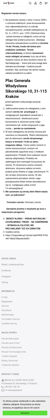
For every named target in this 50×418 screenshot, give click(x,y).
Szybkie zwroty (9, 323)
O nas (4, 297)
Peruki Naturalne (10, 338)
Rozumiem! (25, 413)
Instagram (6, 276)
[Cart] (40, 3)
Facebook (6, 270)
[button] (46, 3)
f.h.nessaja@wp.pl (13, 390)
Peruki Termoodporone (13, 351)
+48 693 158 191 (12, 387)
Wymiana (6, 310)
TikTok (4, 282)
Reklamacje (7, 314)
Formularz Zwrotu (10, 319)
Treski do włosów (10, 365)
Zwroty (5, 305)
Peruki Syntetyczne (11, 347)
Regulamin (6, 301)
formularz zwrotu (33, 202)
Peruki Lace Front (10, 343)
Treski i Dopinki (9, 356)
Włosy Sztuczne (9, 360)
